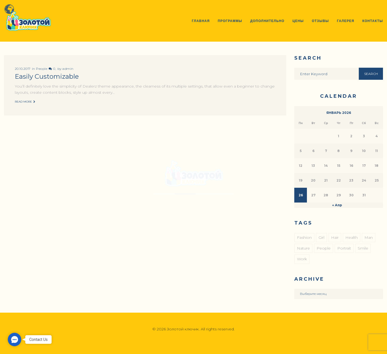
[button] (14, 339)
